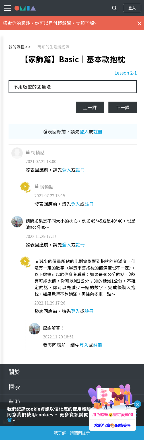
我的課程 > (18, 47)
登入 (132, 8)
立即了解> (86, 23)
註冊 (97, 131)
